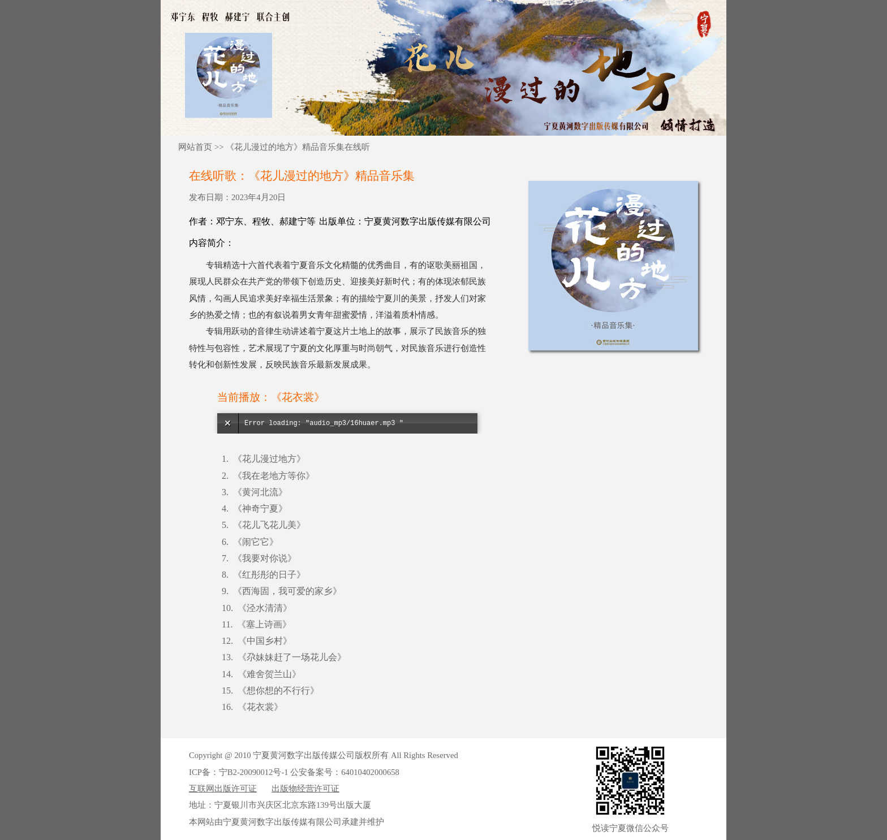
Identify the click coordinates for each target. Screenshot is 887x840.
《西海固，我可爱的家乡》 (287, 591)
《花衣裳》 (260, 707)
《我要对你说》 (264, 558)
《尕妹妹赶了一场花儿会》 (292, 657)
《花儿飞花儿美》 (269, 525)
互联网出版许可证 (223, 788)
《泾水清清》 (265, 608)
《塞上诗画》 (264, 624)
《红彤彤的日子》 (269, 574)
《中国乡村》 (265, 641)
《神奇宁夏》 (260, 508)
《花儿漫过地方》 (269, 459)
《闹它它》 (255, 542)
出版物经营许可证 (305, 788)
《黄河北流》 (260, 492)
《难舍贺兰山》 (269, 674)
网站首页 (195, 146)
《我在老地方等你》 (274, 475)
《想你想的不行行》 (278, 690)
